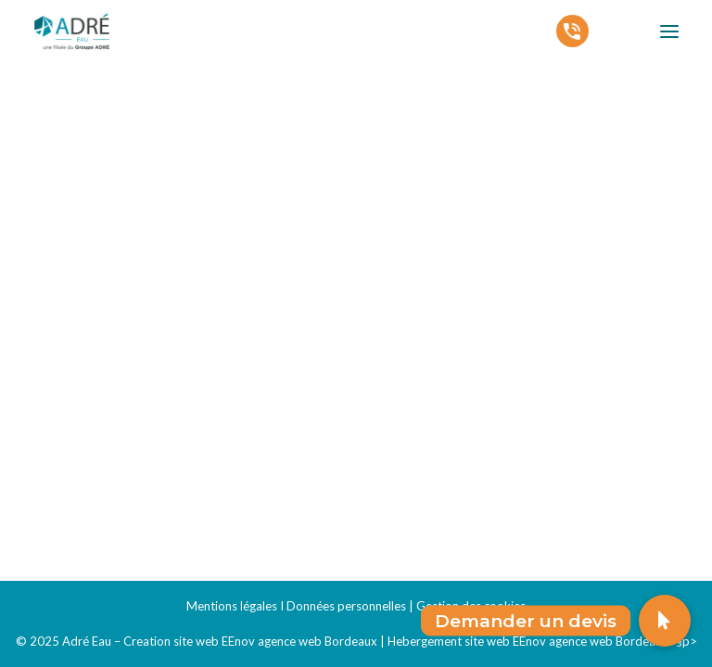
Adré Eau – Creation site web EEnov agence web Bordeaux (219, 641)
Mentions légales (231, 605)
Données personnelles (346, 605)
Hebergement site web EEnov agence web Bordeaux (528, 641)
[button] (665, 621)
